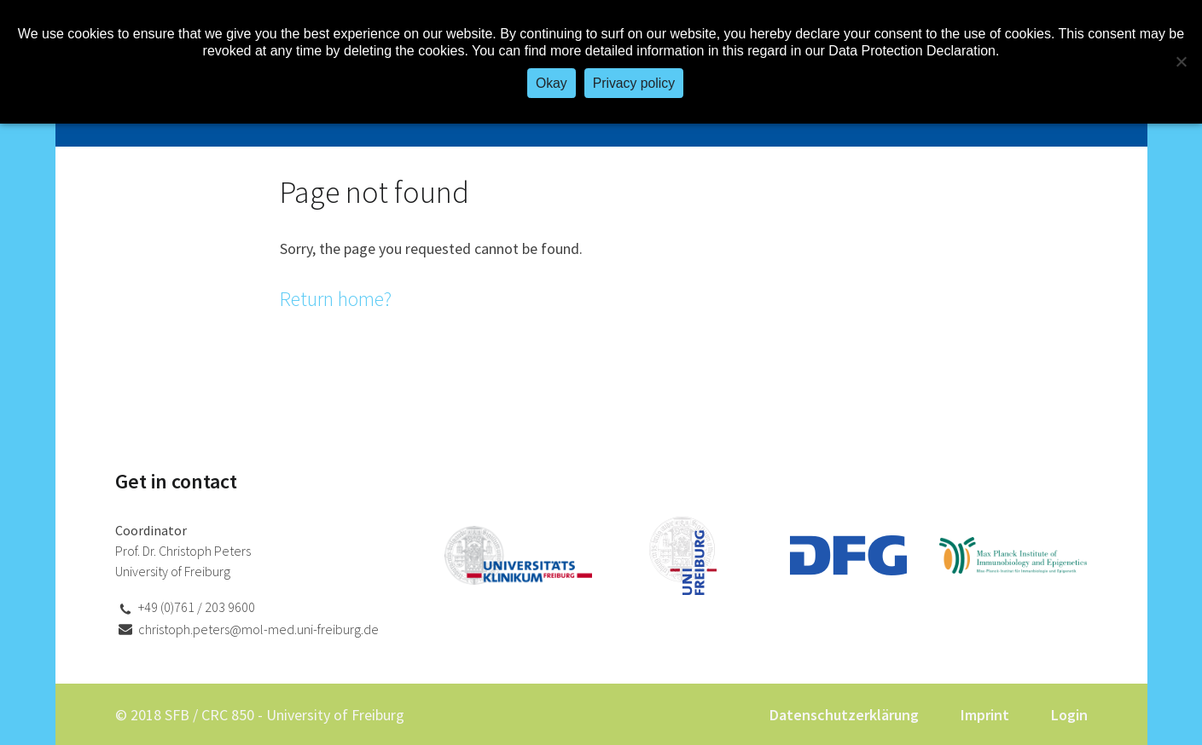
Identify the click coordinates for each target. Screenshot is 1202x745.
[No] (1180, 61)
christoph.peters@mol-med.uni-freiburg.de (258, 629)
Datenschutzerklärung (844, 715)
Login (1069, 715)
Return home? (336, 299)
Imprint (985, 715)
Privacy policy (634, 83)
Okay (551, 83)
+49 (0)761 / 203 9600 (196, 606)
